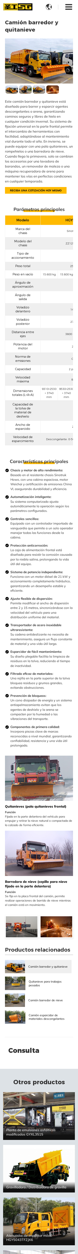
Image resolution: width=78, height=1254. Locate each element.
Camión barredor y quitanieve (48, 966)
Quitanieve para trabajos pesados (45, 983)
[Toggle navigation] (69, 7)
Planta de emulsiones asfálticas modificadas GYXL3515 (31, 1132)
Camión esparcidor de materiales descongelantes (46, 1017)
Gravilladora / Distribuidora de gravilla (36, 1187)
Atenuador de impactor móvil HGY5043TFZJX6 (29, 1237)
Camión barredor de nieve (45, 1000)
